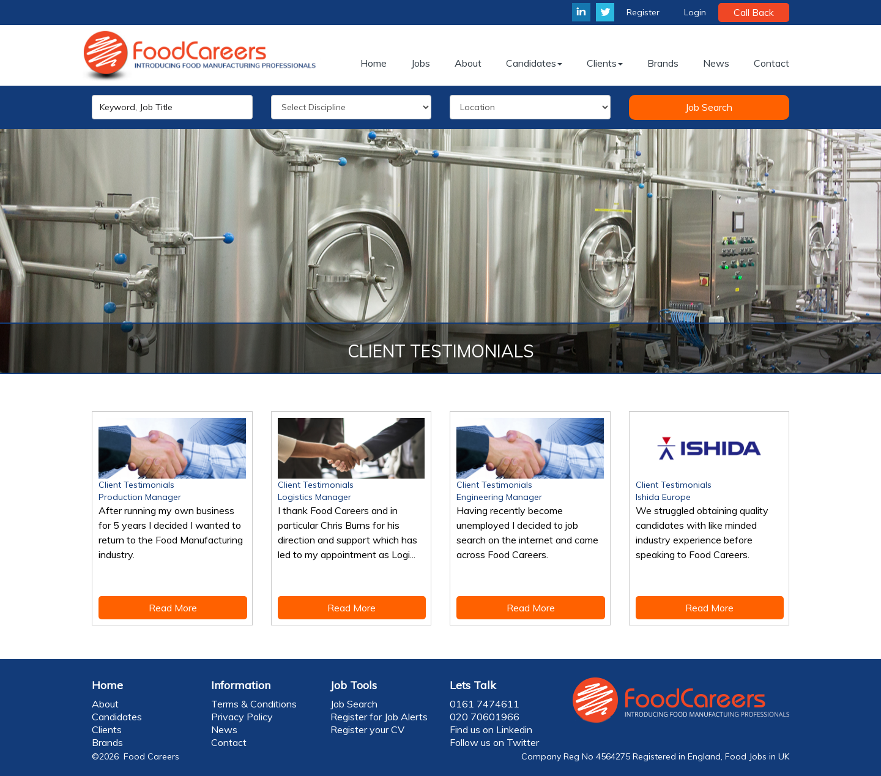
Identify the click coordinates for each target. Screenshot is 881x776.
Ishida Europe (663, 496)
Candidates (117, 717)
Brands (107, 742)
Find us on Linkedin (491, 729)
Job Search (708, 107)
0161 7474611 (484, 704)
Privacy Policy (242, 717)
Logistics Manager (314, 496)
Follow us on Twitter (494, 742)
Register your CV (367, 729)
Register (643, 12)
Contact (229, 742)
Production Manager (140, 496)
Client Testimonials (136, 484)
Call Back (754, 12)
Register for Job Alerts (379, 717)
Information (240, 685)
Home (107, 685)
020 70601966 (484, 717)
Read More (173, 608)
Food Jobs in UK (757, 756)
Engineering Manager (499, 496)
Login (695, 12)
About (105, 704)
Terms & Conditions (254, 704)
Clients (107, 729)
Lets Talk (473, 685)
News (224, 729)
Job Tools (353, 685)
